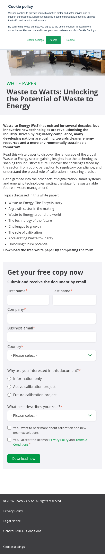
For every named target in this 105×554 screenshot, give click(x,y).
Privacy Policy (59, 440)
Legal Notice (12, 521)
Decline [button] (71, 40)
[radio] (51, 378)
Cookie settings (14, 546)
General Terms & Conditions (22, 531)
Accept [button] (53, 40)
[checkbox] (51, 386)
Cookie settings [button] (35, 40)
